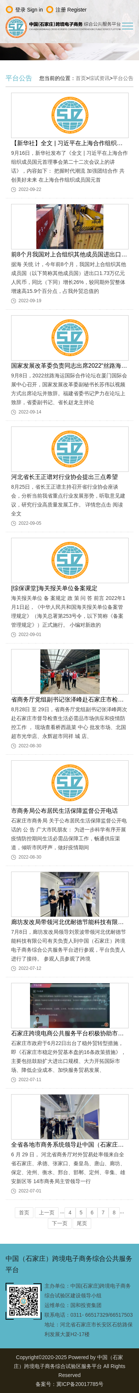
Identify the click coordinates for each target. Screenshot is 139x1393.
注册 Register (71, 10)
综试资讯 (99, 78)
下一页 (59, 1223)
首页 (81, 78)
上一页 (46, 1212)
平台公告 (123, 78)
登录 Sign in (29, 10)
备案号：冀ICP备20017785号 (70, 1384)
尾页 (82, 1223)
